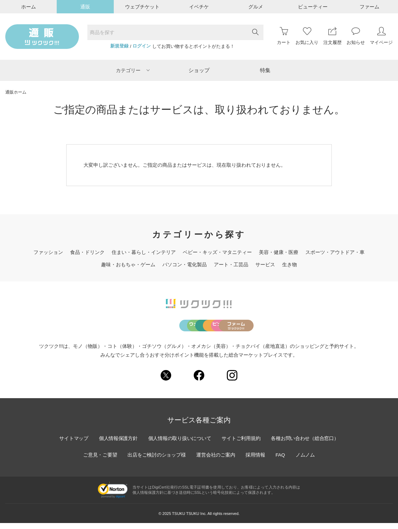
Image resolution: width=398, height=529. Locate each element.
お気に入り (307, 36)
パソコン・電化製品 (184, 264)
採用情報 (256, 461)
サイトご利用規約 (241, 444)
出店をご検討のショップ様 (156, 461)
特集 (265, 70)
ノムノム (307, 461)
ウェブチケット (142, 6)
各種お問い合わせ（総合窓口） (306, 444)
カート (284, 36)
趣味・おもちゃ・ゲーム (128, 264)
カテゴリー (133, 70)
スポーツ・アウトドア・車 (335, 252)
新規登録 (119, 46)
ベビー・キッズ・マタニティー (217, 252)
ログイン (141, 46)
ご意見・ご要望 (98, 461)
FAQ (281, 461)
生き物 (289, 264)
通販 (85, 6)
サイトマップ (72, 444)
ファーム (369, 6)
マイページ (381, 36)
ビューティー (313, 6)
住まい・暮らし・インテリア (144, 252)
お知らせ (356, 36)
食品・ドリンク (87, 252)
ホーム (28, 6)
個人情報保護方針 (117, 444)
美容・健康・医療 (278, 252)
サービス (265, 264)
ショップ (199, 70)
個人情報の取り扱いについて (179, 444)
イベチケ (199, 6)
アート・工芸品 (231, 264)
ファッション (48, 252)
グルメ (255, 6)
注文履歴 (332, 36)
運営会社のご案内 (216, 461)
